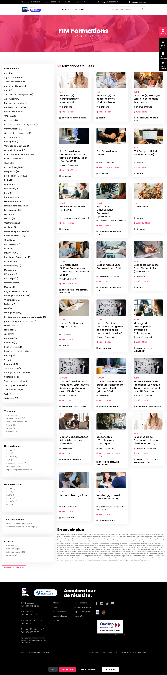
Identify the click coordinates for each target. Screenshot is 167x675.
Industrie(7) (9, 248)
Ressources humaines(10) (16, 351)
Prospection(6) (11, 329)
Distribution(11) (11, 188)
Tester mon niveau (89, 669)
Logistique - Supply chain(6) (17, 257)
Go (53, 669)
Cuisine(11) (9, 163)
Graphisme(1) (10, 240)
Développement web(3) (15, 175)
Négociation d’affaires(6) (16, 291)
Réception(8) (10, 338)
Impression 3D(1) (12, 244)
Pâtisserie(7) (10, 304)
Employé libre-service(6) (16, 205)
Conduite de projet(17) (15, 150)
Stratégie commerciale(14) (17, 372)
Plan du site (58, 603)
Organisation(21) (12, 300)
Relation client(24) (13, 347)
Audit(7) (8, 90)
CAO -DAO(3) (10, 116)
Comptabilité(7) (12, 137)
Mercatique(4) (11, 278)
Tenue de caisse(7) (13, 389)
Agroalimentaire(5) (13, 77)
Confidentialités (59, 612)
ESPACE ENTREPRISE (137, 2)
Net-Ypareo (110, 669)
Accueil (71, 36)
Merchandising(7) (12, 282)
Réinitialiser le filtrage (14, 567)
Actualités (78, 616)
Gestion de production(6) (16, 231)
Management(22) (12, 265)
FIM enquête (67, 669)
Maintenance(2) (12, 261)
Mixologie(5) (10, 287)
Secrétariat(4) (11, 364)
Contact (56, 620)
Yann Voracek (128, 652)
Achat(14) (9, 73)
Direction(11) (10, 184)
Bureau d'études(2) (13, 111)
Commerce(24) (11, 120)
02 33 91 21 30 (32, 614)
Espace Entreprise (82, 612)
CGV (55, 607)
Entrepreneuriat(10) (13, 210)
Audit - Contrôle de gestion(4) (18, 94)
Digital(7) (8, 180)
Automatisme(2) (12, 99)
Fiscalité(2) (9, 218)
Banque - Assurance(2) (15, 103)
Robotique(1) (10, 355)
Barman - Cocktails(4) (15, 107)
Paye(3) (8, 308)
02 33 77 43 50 (32, 623)
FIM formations (80, 603)
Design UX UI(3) (11, 171)
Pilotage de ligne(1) (13, 312)
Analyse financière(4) (14, 81)
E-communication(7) (14, 201)
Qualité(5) (9, 334)
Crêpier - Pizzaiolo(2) (14, 158)
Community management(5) (18, 133)
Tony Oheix (141, 652)
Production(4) (11, 325)
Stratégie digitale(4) (14, 377)
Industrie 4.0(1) (11, 252)
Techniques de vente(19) (16, 385)
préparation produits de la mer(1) (20, 321)
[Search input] (125, 9)
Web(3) (8, 394)
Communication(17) (13, 128)
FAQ (76, 620)
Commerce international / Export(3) (21, 124)
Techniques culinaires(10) (16, 381)
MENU (65, 9)
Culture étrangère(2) (14, 167)
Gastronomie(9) (12, 223)
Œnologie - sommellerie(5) (17, 295)
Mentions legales (60, 616)
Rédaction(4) (10, 342)
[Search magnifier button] (142, 9)
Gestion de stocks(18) (14, 235)
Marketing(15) (10, 270)
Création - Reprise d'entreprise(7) (20, 154)
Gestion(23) (10, 227)
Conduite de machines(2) (16, 146)
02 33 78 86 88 (32, 606)
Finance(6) (9, 214)
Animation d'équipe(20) (15, 86)
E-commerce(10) (12, 197)
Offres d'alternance (82, 607)
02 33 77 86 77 (32, 632)
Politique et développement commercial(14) (25, 317)
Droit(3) (8, 193)
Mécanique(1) (10, 274)
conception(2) (11, 141)
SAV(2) (7, 359)
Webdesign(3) (11, 398)
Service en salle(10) (13, 368)
